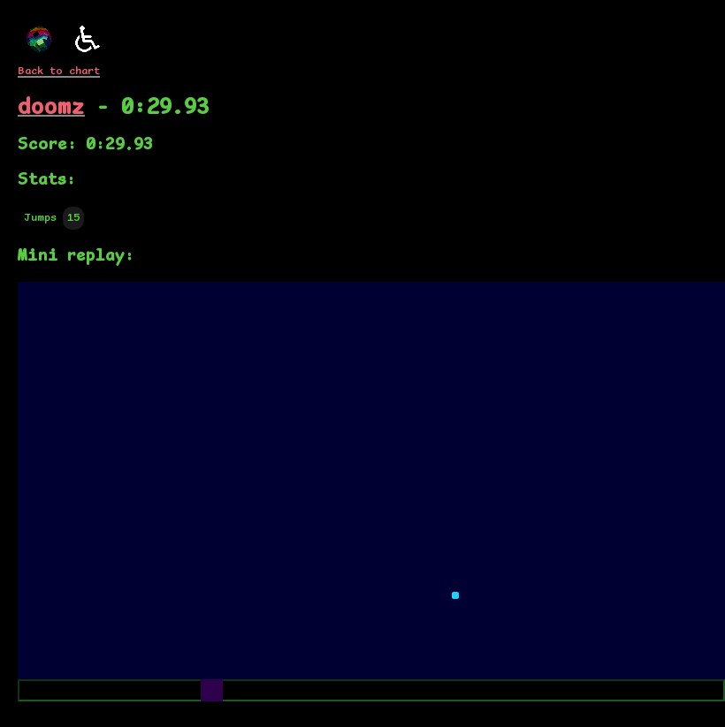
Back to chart (59, 71)
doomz (51, 107)
